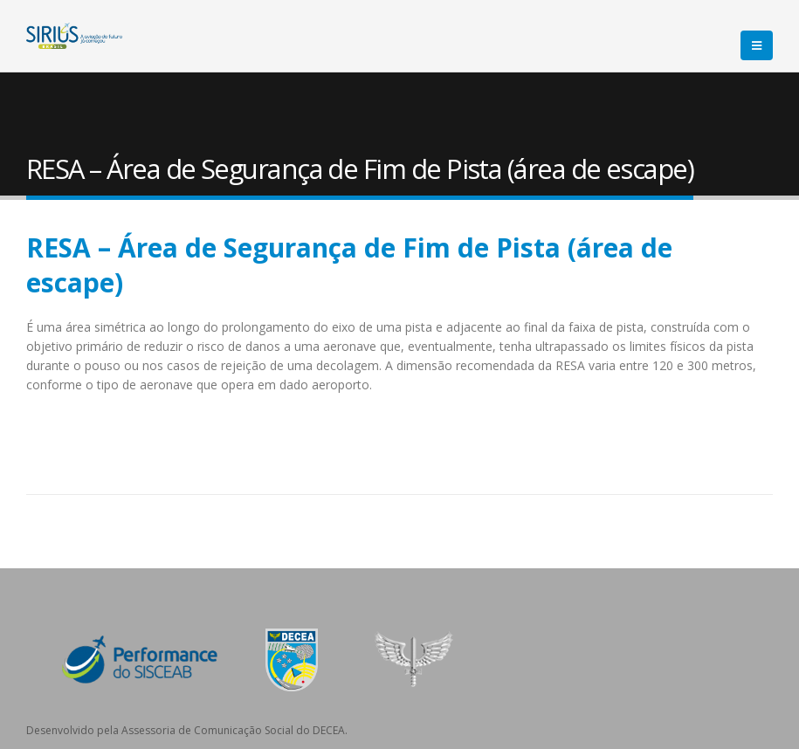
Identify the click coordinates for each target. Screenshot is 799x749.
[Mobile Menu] (756, 45)
